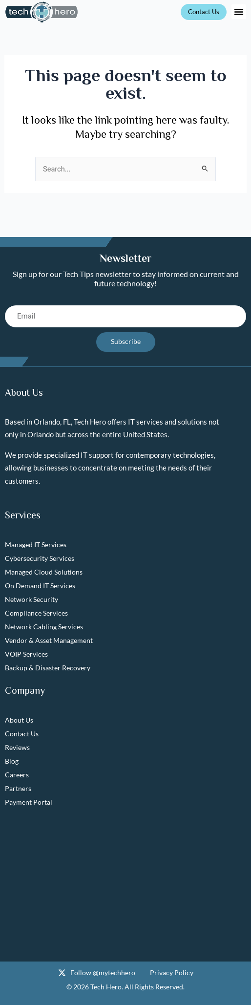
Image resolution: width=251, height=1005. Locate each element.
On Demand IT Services (40, 585)
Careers (17, 774)
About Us (19, 720)
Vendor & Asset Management (49, 640)
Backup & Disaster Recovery (47, 667)
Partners (18, 788)
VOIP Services (26, 654)
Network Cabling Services (44, 626)
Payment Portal (28, 802)
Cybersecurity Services (39, 558)
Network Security (31, 599)
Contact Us (22, 733)
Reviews (17, 747)
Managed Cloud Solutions (44, 572)
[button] (238, 11)
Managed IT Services (35, 544)
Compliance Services (36, 613)
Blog (12, 761)
